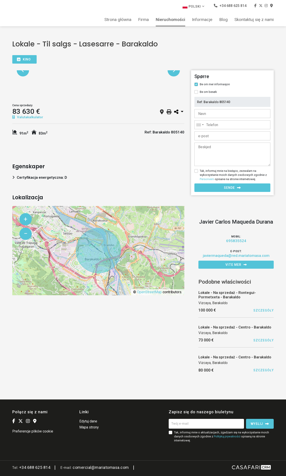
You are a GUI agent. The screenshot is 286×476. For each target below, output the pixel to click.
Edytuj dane (88, 421)
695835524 (236, 241)
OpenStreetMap (149, 292)
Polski (194, 6)
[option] (98, 70)
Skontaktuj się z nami (254, 19)
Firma (143, 19)
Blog (223, 19)
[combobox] (232, 125)
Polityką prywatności (227, 436)
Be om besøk (208, 92)
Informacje (202, 19)
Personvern (207, 179)
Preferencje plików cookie (32, 431)
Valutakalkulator (27, 117)
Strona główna (117, 19)
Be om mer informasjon (215, 84)
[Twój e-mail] (206, 424)
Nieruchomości (170, 19)
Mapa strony (89, 427)
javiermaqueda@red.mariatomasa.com (236, 255)
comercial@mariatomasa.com (101, 467)
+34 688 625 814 (230, 6)
